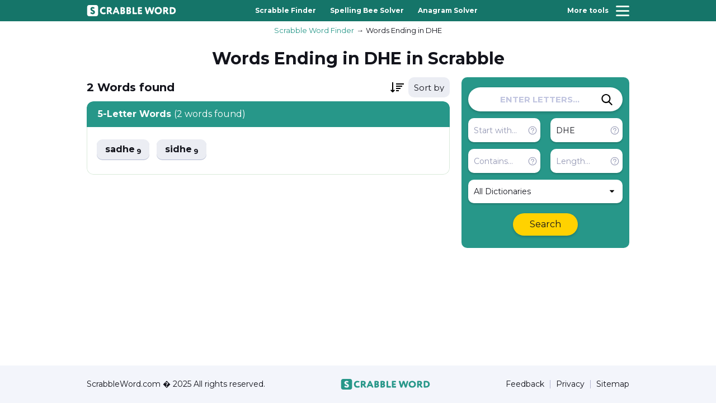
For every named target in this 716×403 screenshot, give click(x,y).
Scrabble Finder (285, 10)
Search (545, 224)
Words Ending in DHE (404, 30)
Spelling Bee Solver (367, 10)
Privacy (570, 384)
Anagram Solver (448, 10)
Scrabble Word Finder (314, 30)
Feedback (525, 384)
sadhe (123, 150)
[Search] (607, 99)
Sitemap (612, 384)
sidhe (181, 150)
